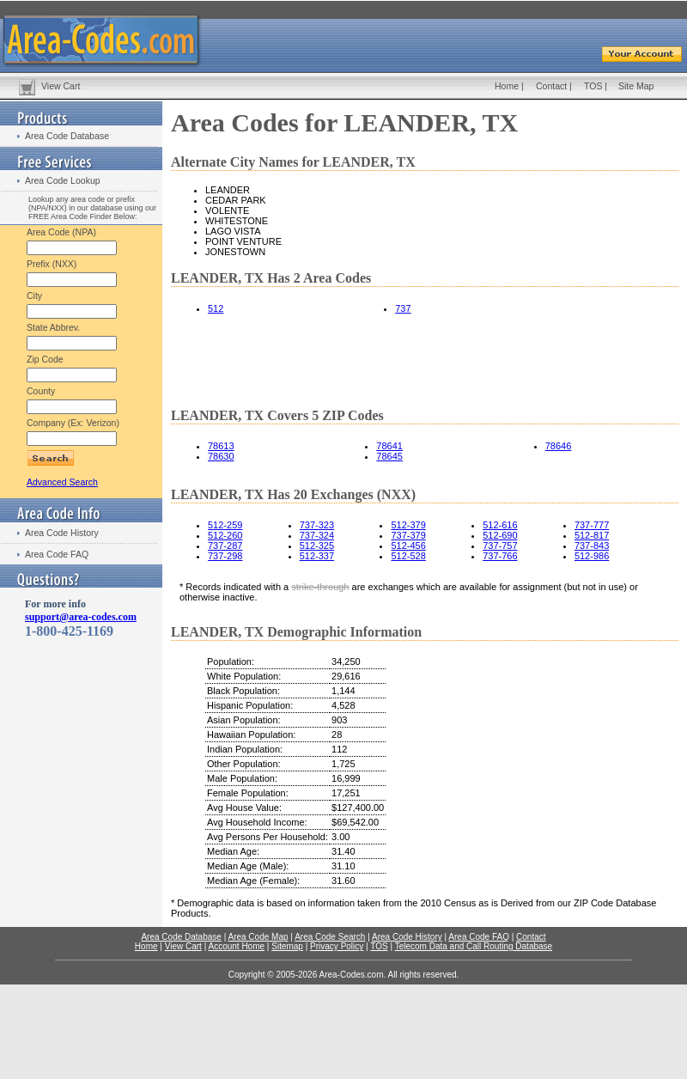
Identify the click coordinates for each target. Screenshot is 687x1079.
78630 (221, 456)
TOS (593, 86)
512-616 (500, 525)
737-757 (500, 545)
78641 (389, 446)
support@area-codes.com (81, 617)
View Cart (60, 86)
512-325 (317, 545)
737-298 (225, 556)
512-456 (408, 545)
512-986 (592, 556)
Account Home (236, 946)
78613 (221, 446)
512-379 (408, 525)
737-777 (592, 525)
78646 (558, 446)
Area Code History (62, 532)
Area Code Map (258, 937)
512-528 (408, 556)
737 (402, 308)
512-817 (592, 535)
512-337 (317, 556)
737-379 (408, 535)
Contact (551, 86)
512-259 (225, 525)
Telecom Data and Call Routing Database (473, 946)
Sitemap (287, 946)
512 (215, 308)
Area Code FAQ (56, 554)
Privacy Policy (336, 946)
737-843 (592, 545)
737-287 (225, 545)
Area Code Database (67, 136)
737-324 (317, 535)
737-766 (500, 556)
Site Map (636, 86)
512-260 (225, 535)
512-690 (500, 535)
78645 (389, 456)
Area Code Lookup (62, 180)
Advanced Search (62, 482)
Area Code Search (330, 937)
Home (507, 86)
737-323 (317, 525)
